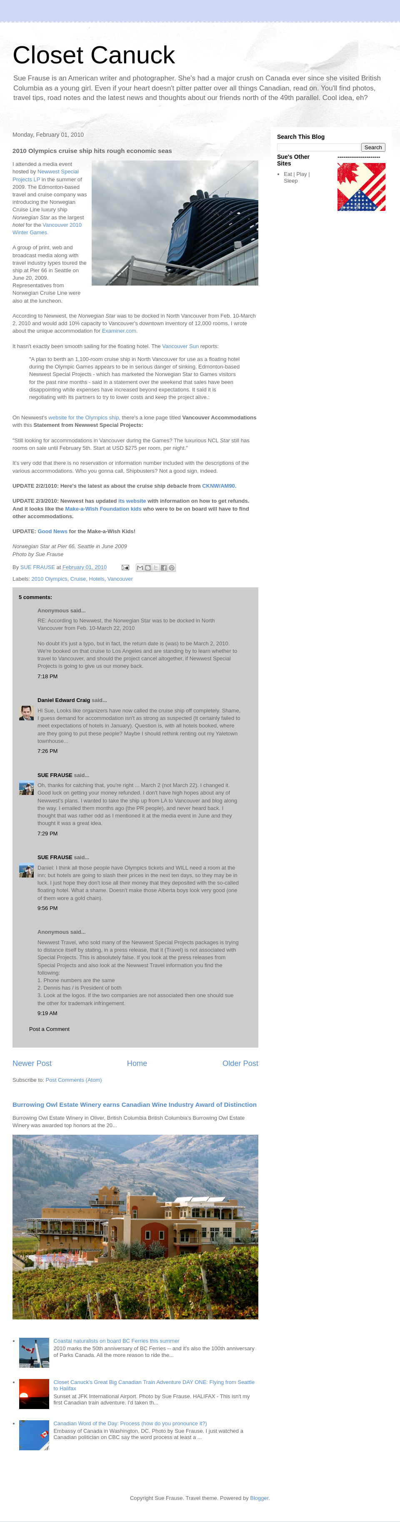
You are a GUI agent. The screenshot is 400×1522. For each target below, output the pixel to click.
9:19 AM (48, 1013)
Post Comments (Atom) (74, 1080)
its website (132, 501)
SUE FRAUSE (55, 775)
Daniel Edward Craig (64, 700)
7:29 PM (48, 833)
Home (137, 1063)
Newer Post (32, 1063)
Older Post (240, 1063)
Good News (53, 531)
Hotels (97, 579)
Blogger (259, 1498)
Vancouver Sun (180, 346)
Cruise (78, 579)
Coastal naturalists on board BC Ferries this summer (116, 1341)
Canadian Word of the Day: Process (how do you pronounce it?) (130, 1423)
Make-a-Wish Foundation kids (103, 509)
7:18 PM (48, 676)
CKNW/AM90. (219, 486)
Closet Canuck (93, 55)
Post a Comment (49, 1029)
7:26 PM (48, 751)
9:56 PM (48, 908)
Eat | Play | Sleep (297, 177)
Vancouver (120, 579)
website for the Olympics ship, (84, 417)
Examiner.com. (120, 331)
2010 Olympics (50, 579)
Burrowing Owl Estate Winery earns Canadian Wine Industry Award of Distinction (134, 1104)
